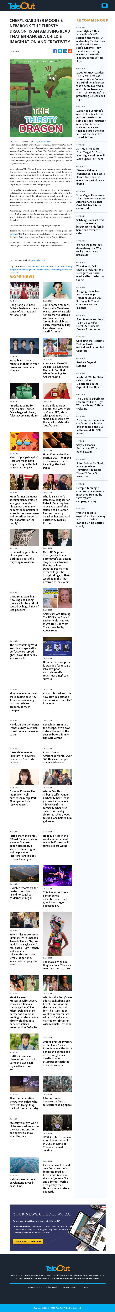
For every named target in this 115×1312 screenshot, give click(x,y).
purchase (14, 234)
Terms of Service (34, 1287)
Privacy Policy (52, 1287)
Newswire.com (44, 142)
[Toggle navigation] (105, 5)
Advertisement (69, 1287)
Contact (84, 1287)
